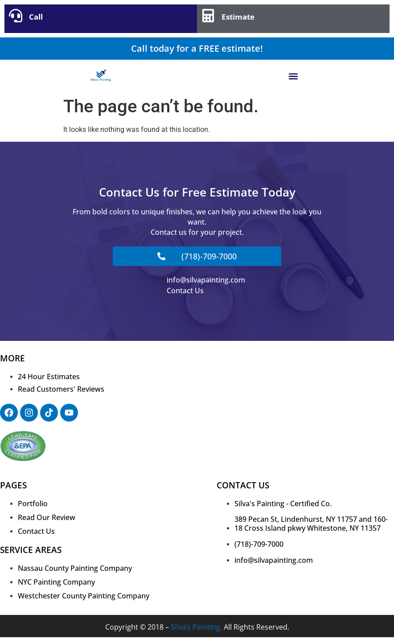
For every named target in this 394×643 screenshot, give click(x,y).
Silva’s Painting (195, 627)
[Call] (15, 15)
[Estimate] (208, 15)
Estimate (238, 17)
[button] (293, 76)
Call (36, 17)
